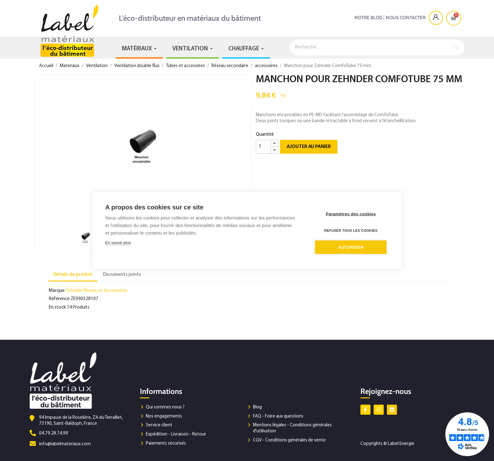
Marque (57, 290)
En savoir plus (118, 242)
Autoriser (351, 247)
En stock (57, 307)
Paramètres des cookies (351, 214)
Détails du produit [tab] (73, 274)
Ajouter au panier (309, 146)
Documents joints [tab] (122, 274)
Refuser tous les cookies (350, 230)
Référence (59, 298)
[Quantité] (263, 147)
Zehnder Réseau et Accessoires (96, 290)
